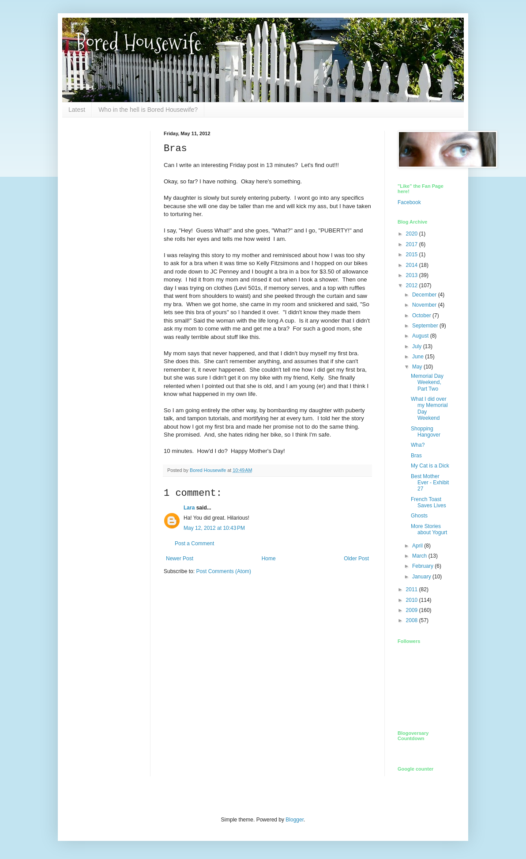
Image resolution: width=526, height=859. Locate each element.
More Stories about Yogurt (429, 529)
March (420, 556)
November (425, 305)
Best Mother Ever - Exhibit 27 (430, 482)
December (425, 295)
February (423, 566)
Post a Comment (194, 543)
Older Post (356, 558)
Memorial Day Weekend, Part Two (427, 382)
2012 (412, 285)
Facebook (409, 202)
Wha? (418, 445)
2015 (412, 254)
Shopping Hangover (425, 432)
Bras (416, 455)
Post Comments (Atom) (223, 571)
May (418, 367)
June (418, 356)
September (426, 326)
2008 (412, 620)
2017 (412, 244)
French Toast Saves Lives (428, 502)
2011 (412, 589)
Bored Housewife (138, 42)
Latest (76, 109)
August (421, 336)
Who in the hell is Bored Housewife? (148, 109)
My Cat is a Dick (430, 466)
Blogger (295, 820)
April (418, 546)
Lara (189, 508)
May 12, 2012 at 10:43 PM (214, 528)
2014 (412, 265)
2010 (412, 600)
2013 (412, 275)
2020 (412, 234)
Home (269, 558)
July (417, 346)
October (422, 315)
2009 (412, 610)
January (422, 577)
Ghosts (419, 516)
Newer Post (179, 558)
